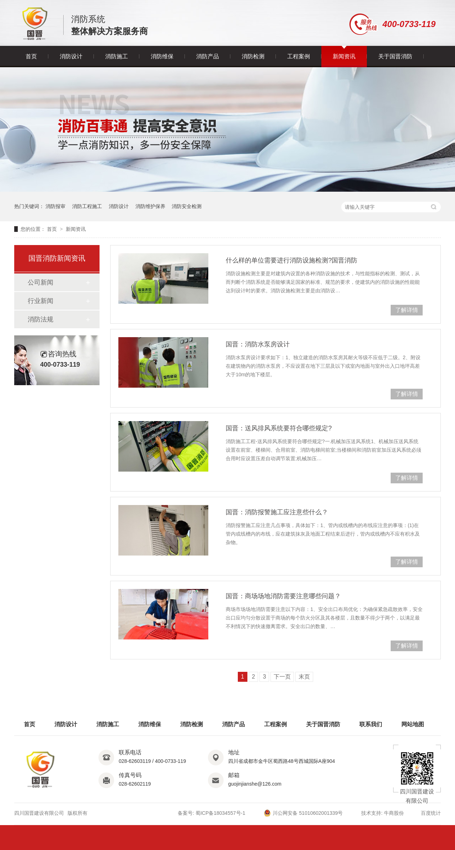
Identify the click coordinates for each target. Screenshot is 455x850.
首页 (31, 56)
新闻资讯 (344, 56)
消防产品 (207, 56)
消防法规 (40, 319)
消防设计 (71, 56)
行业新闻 (40, 300)
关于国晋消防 (395, 56)
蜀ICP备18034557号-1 (220, 813)
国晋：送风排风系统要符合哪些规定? (279, 428)
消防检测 (253, 56)
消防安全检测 (187, 206)
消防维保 (162, 56)
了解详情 (406, 310)
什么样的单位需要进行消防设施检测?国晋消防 (291, 260)
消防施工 (116, 56)
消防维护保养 (150, 206)
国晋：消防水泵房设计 (258, 344)
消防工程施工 (87, 206)
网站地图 (412, 724)
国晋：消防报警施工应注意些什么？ (277, 512)
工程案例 (298, 56)
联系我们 (370, 724)
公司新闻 (40, 282)
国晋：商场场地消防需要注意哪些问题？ (283, 596)
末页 (304, 677)
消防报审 (55, 206)
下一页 (282, 677)
